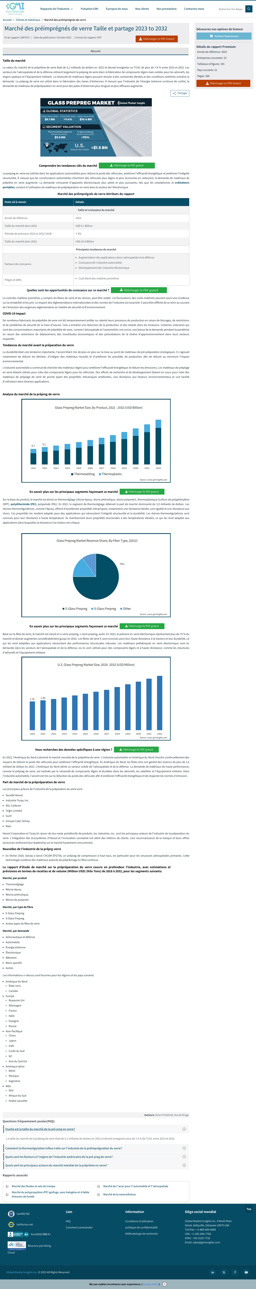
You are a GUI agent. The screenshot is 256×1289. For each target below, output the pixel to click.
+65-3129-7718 (201, 1238)
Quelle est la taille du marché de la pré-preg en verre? (96, 1129)
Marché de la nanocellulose (119, 1194)
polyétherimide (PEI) (23, 504)
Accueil (7, 20)
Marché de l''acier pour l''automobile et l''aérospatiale (135, 1186)
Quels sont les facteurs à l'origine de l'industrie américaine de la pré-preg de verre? (96, 1157)
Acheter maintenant (224, 36)
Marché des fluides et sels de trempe (33, 1186)
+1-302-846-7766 (201, 1234)
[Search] (248, 8)
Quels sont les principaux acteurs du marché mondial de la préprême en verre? (96, 1165)
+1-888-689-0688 (206, 1229)
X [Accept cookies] (164, 1284)
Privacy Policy (150, 1284)
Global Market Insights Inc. (22, 1272)
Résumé (95, 51)
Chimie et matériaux (28, 20)
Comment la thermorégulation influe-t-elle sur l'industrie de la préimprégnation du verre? (96, 1148)
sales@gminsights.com (206, 1242)
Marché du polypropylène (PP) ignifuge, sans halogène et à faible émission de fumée (50, 1194)
